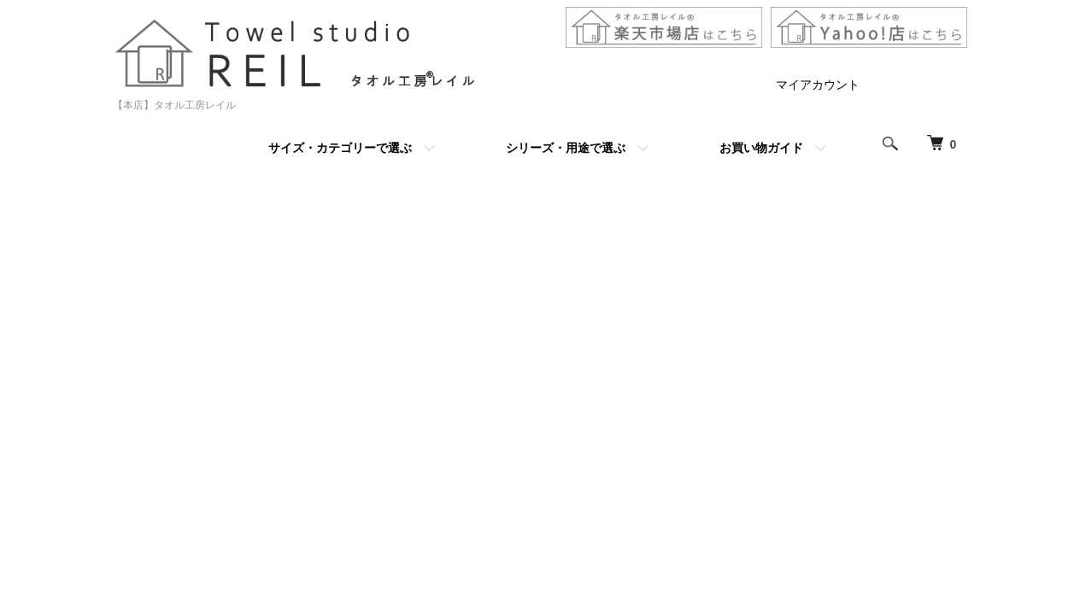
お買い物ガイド (761, 148)
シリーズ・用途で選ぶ (565, 148)
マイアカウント (818, 84)
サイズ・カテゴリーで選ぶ (340, 148)
